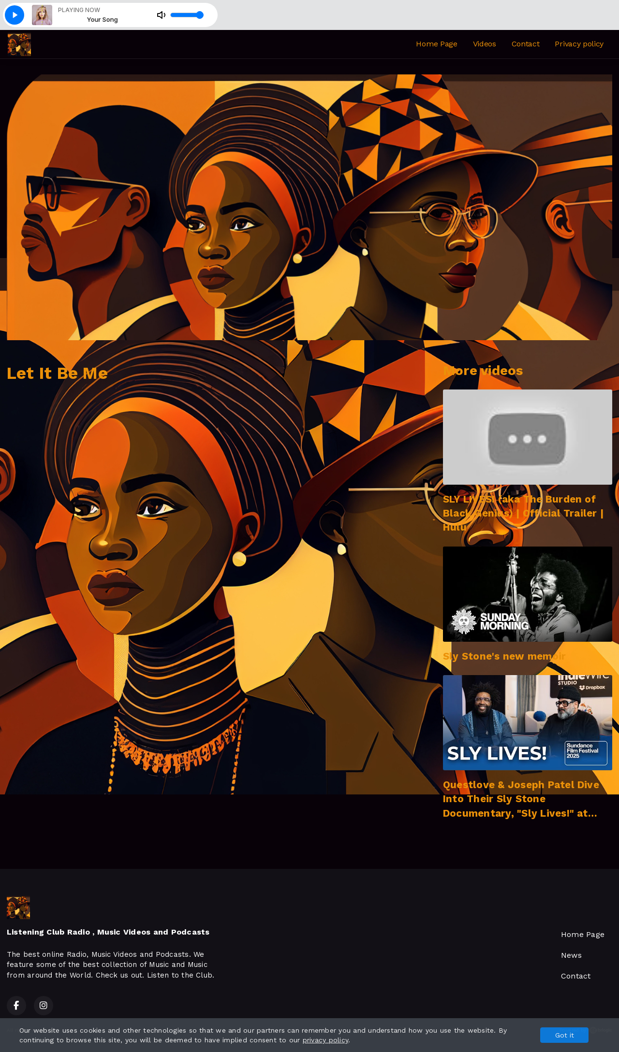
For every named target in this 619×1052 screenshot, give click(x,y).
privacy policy (325, 1040)
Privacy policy (579, 43)
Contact (526, 43)
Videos (484, 43)
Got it (564, 1035)
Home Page (436, 43)
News (571, 955)
